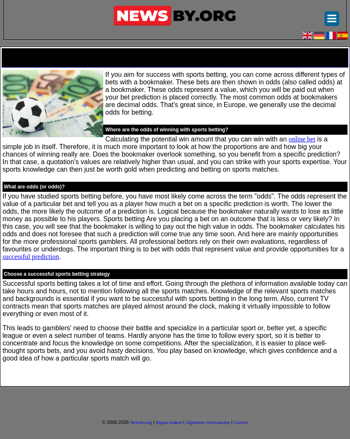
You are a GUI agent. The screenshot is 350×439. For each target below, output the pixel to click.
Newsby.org (141, 422)
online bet (302, 139)
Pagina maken (169, 422)
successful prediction (31, 256)
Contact (241, 422)
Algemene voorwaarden (207, 422)
